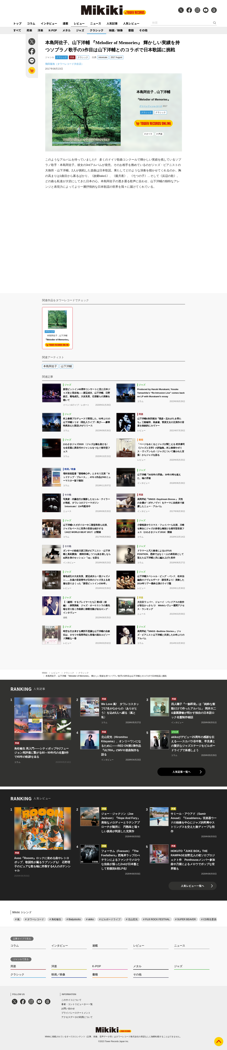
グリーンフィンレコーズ (150, 106)
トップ (17, 23)
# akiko (90, 919)
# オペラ (148, 134)
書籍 (131, 30)
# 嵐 (17, 919)
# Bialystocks (74, 919)
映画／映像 (116, 30)
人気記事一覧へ (182, 772)
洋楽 (40, 30)
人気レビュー (131, 23)
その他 (143, 30)
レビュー (79, 23)
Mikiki (44, 673)
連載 (65, 23)
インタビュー (49, 23)
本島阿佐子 (50, 366)
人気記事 (112, 23)
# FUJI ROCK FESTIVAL (156, 919)
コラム (31, 23)
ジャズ (80, 30)
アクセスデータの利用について (77, 1017)
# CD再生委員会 (210, 919)
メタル (66, 30)
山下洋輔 (66, 366)
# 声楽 (159, 134)
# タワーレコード (34, 919)
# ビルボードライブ (110, 919)
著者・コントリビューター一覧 (77, 1004)
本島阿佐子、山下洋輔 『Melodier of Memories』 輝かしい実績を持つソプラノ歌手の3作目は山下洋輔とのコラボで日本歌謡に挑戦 (106, 676)
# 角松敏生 (55, 919)
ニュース (95, 23)
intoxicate (103, 57)
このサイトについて (71, 1000)
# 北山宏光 (132, 919)
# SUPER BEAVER (185, 919)
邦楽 (29, 30)
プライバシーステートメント (75, 1013)
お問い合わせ (68, 1008)
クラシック (96, 30)
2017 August (116, 57)
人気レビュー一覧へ (192, 886)
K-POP (53, 30)
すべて (17, 30)
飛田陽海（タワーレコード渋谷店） (64, 64)
